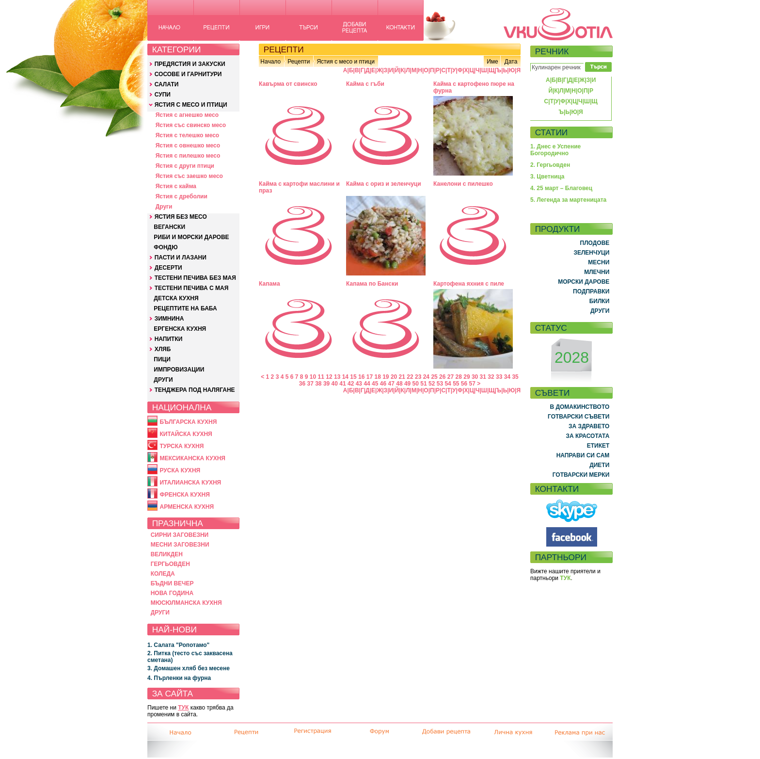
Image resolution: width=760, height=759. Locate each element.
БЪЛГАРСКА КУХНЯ (188, 422)
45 (375, 383)
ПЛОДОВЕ (595, 243)
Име (492, 61)
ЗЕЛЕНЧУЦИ (591, 252)
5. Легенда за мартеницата (568, 199)
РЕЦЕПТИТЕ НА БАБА (185, 308)
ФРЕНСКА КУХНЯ (184, 494)
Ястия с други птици (185, 165)
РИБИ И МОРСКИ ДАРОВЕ (191, 237)
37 (310, 383)
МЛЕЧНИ (596, 272)
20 (394, 376)
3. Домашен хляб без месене (188, 668)
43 (359, 383)
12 (329, 376)
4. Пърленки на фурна (179, 678)
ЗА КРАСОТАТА (588, 436)
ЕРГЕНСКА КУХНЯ (180, 328)
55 (456, 383)
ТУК (183, 707)
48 (399, 383)
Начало (270, 61)
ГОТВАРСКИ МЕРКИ (581, 474)
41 (342, 383)
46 (383, 383)
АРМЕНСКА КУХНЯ (186, 506)
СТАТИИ (551, 132)
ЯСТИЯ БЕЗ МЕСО (181, 216)
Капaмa (269, 283)
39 (326, 383)
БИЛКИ (599, 301)
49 (407, 383)
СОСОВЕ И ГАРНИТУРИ (188, 74)
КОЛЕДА (163, 573)
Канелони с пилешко (463, 183)
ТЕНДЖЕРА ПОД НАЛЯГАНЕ (195, 390)
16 (361, 376)
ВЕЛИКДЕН (167, 554)
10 (313, 376)
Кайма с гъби (365, 84)
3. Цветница (547, 176)
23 (418, 376)
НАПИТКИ (169, 339)
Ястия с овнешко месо (188, 145)
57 (472, 383)
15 (353, 376)
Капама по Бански (372, 283)
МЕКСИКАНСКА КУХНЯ (192, 458)
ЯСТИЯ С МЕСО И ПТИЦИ (191, 104)
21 (402, 376)
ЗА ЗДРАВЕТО (589, 426)
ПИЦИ (162, 359)
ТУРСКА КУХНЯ (181, 446)
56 (464, 383)
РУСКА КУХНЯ (179, 470)
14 (345, 376)
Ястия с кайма (176, 186)
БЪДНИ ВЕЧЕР (172, 583)
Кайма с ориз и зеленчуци (383, 183)
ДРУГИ (163, 379)
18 (377, 376)
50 (415, 383)
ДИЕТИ (599, 465)
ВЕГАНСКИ (169, 227)
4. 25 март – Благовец (561, 188)
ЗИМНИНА (169, 318)
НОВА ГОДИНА (172, 593)
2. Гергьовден (550, 164)
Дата (511, 61)
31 (483, 376)
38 (318, 383)
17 (369, 376)
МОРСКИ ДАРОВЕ (583, 281)
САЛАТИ (167, 84)
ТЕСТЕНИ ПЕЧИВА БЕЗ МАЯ (195, 278)
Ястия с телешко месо (188, 135)
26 (442, 376)
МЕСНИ (598, 262)
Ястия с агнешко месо (187, 115)
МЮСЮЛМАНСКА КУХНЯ (186, 602)
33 (499, 376)
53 (440, 383)
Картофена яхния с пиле (468, 283)
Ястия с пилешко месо (188, 155)
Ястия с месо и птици (345, 61)
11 (321, 376)
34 (507, 376)
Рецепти (298, 61)
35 (515, 376)
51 (423, 383)
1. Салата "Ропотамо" (178, 645)
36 (302, 383)
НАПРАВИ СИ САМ (583, 455)
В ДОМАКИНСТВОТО (579, 407)
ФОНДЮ (165, 247)
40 (335, 383)
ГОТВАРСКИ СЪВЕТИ (578, 416)
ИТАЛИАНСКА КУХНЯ (190, 482)
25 (434, 376)
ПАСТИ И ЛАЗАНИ (180, 257)
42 (351, 383)
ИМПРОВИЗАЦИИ (179, 369)
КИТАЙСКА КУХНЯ (185, 434)
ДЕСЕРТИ (168, 267)
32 (491, 376)
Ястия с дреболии (181, 196)
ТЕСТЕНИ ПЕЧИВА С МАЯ (192, 288)
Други (164, 206)
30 (475, 376)
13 (337, 376)
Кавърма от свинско (288, 84)
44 (367, 383)
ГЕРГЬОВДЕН (170, 564)
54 (447, 383)
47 (391, 383)
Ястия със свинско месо (191, 125)
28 (459, 376)
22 (410, 376)
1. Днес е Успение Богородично (555, 150)
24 (426, 376)
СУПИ (163, 94)
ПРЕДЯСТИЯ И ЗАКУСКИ (190, 64)
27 (450, 376)
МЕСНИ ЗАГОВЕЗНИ (180, 544)
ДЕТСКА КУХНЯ (176, 298)
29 (466, 376)
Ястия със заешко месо (189, 176)
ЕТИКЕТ (598, 445)
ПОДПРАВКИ (591, 291)
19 (385, 376)
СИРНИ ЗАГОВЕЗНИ (180, 535)
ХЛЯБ (163, 349)
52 (431, 383)
